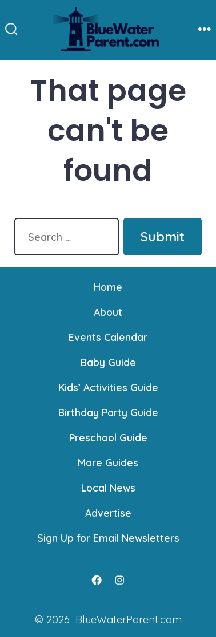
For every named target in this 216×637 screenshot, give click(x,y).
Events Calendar (108, 337)
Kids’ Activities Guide (108, 387)
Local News (108, 487)
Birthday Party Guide (108, 412)
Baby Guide (108, 362)
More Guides (108, 462)
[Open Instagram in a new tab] (119, 580)
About (108, 312)
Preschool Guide (108, 437)
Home (108, 287)
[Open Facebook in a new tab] (96, 580)
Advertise (108, 512)
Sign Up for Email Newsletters (108, 537)
